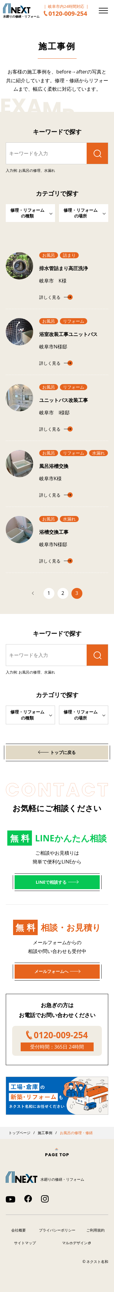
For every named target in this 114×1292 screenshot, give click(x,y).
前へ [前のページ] (36, 593)
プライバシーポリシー (57, 1230)
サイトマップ (25, 1242)
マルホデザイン (75, 1242)
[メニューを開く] (103, 10)
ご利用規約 (95, 1230)
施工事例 (45, 1132)
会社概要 (18, 1230)
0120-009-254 (67, 13)
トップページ (19, 1132)
